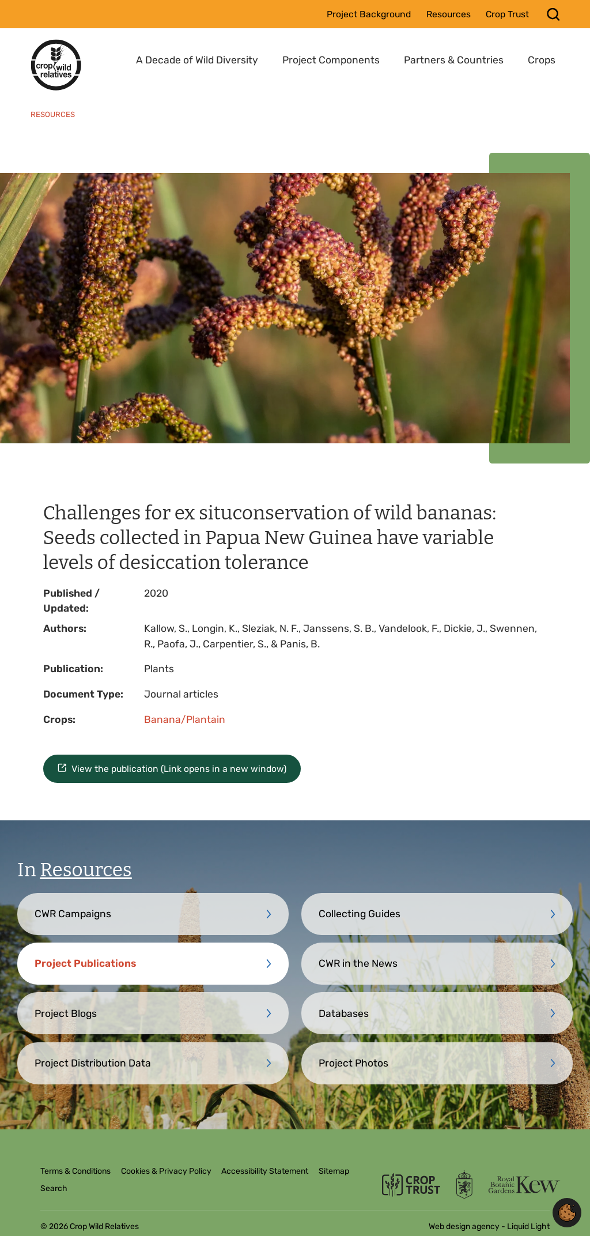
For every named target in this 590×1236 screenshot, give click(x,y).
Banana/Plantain (184, 719)
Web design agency (465, 1226)
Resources (85, 869)
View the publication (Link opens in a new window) (178, 768)
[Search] (553, 14)
